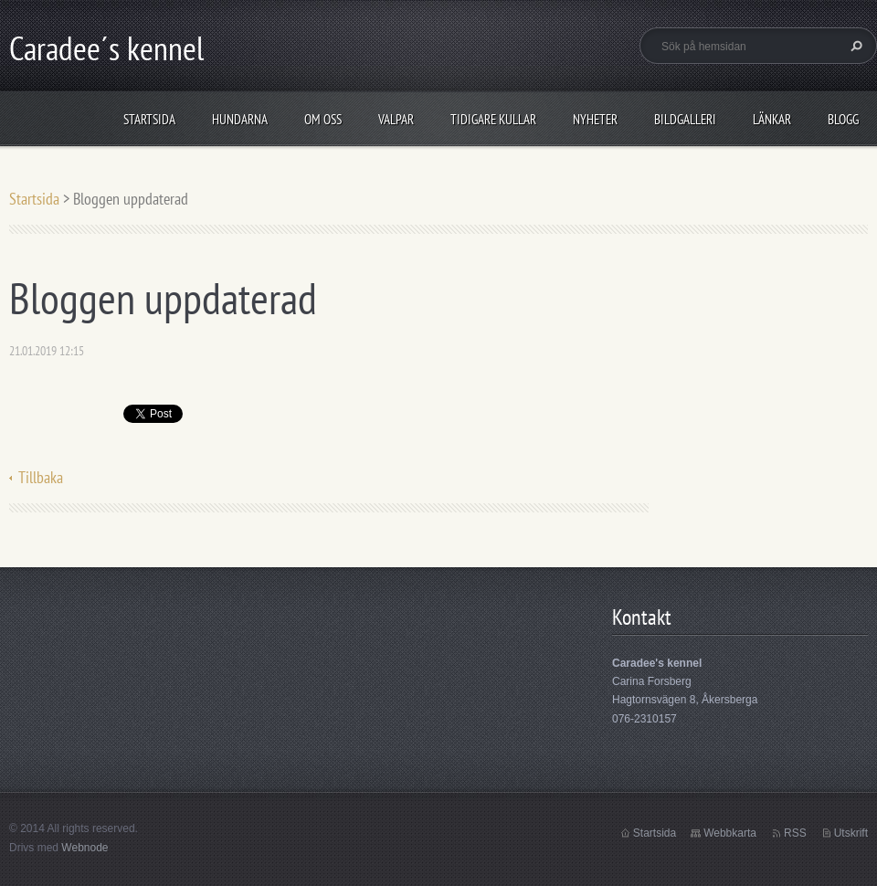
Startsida (149, 119)
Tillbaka (40, 477)
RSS (795, 833)
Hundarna (240, 119)
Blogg (843, 119)
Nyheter (595, 119)
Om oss (323, 119)
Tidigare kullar (493, 119)
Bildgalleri (685, 119)
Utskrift (851, 833)
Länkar (772, 119)
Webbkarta (729, 833)
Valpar (396, 119)
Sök (854, 45)
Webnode (84, 847)
